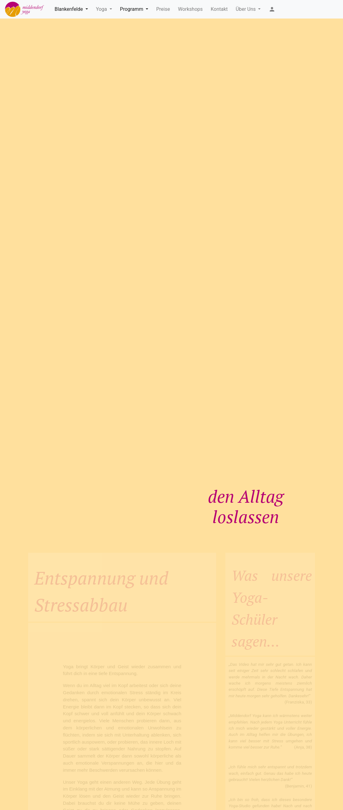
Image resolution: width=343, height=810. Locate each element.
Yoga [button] (102, 9)
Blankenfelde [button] (69, 9)
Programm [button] (132, 9)
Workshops (190, 9)
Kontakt (219, 9)
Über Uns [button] (246, 9)
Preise (163, 9)
